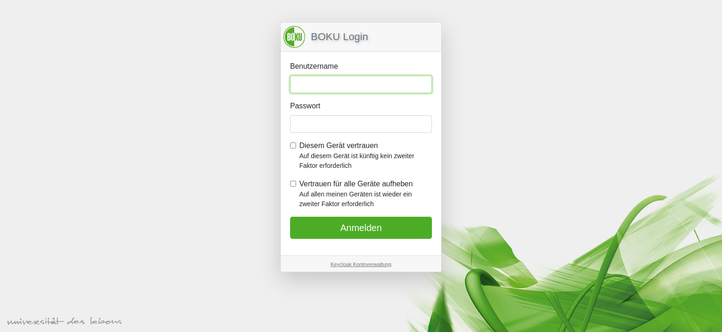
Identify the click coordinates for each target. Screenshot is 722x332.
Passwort (305, 106)
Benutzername (314, 66)
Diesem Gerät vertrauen (365, 156)
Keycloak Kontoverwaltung (361, 264)
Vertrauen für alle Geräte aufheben (365, 194)
